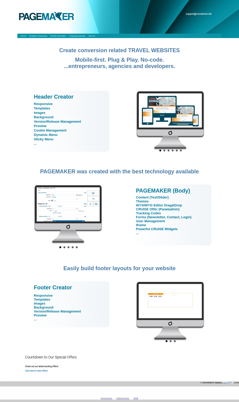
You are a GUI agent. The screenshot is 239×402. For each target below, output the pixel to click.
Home (23, 35)
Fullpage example (77, 35)
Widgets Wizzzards (38, 35)
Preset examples (58, 35)
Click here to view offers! (36, 370)
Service (91, 35)
